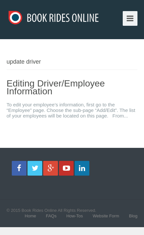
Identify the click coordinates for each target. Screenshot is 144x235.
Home (30, 215)
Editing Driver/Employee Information (56, 87)
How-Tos (74, 215)
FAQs (51, 215)
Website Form (106, 215)
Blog (133, 215)
